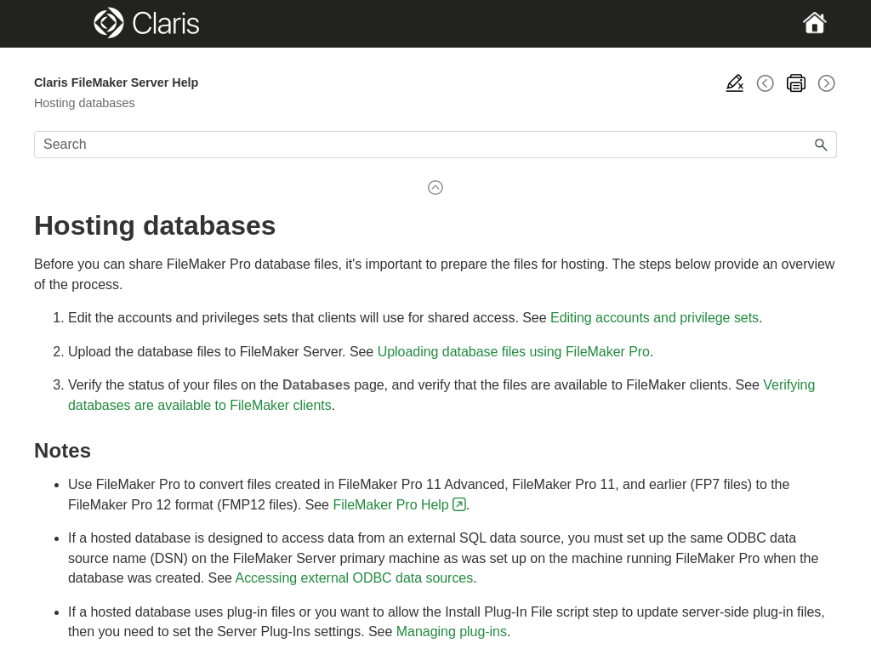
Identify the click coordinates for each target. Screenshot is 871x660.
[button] (821, 144)
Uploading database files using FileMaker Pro (514, 351)
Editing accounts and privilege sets (654, 317)
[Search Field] (435, 144)
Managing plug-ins (451, 631)
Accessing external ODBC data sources (355, 578)
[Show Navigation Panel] (72, 23)
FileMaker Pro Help (390, 505)
